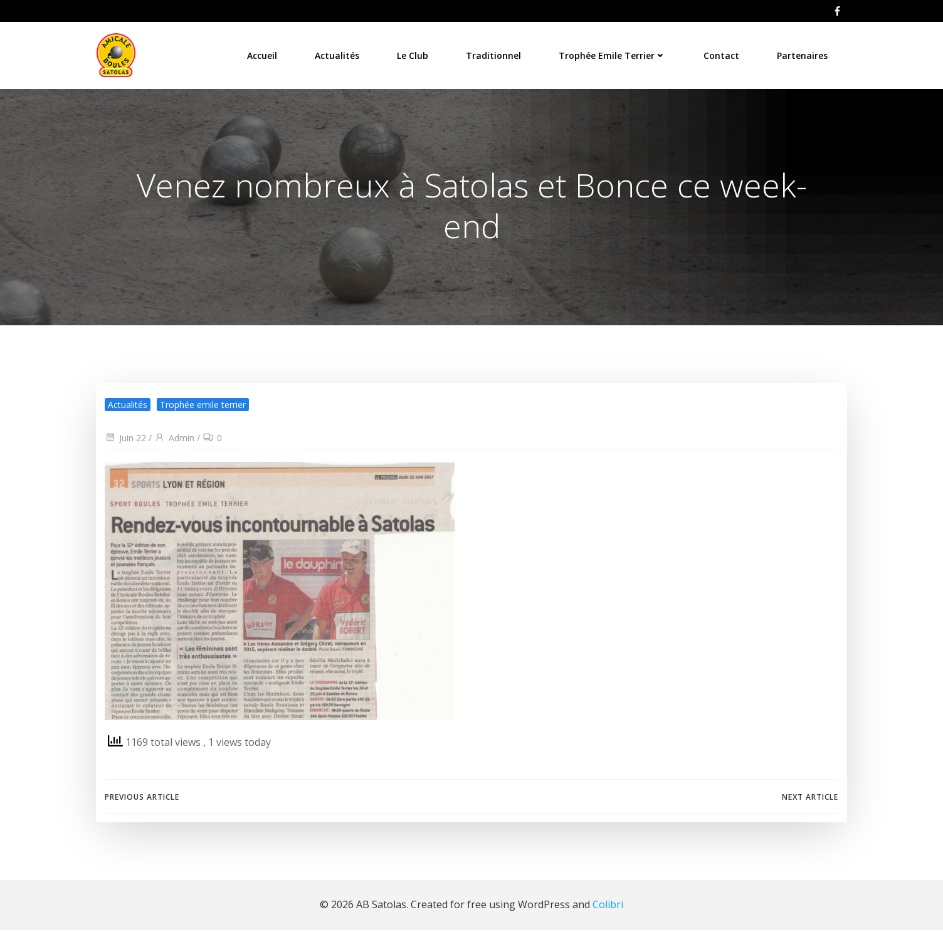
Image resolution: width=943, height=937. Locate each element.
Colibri (608, 912)
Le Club (414, 53)
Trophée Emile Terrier (614, 53)
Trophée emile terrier (202, 411)
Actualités (339, 53)
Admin (174, 445)
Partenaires (804, 53)
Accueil (264, 53)
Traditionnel (495, 53)
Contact (723, 53)
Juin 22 (124, 445)
